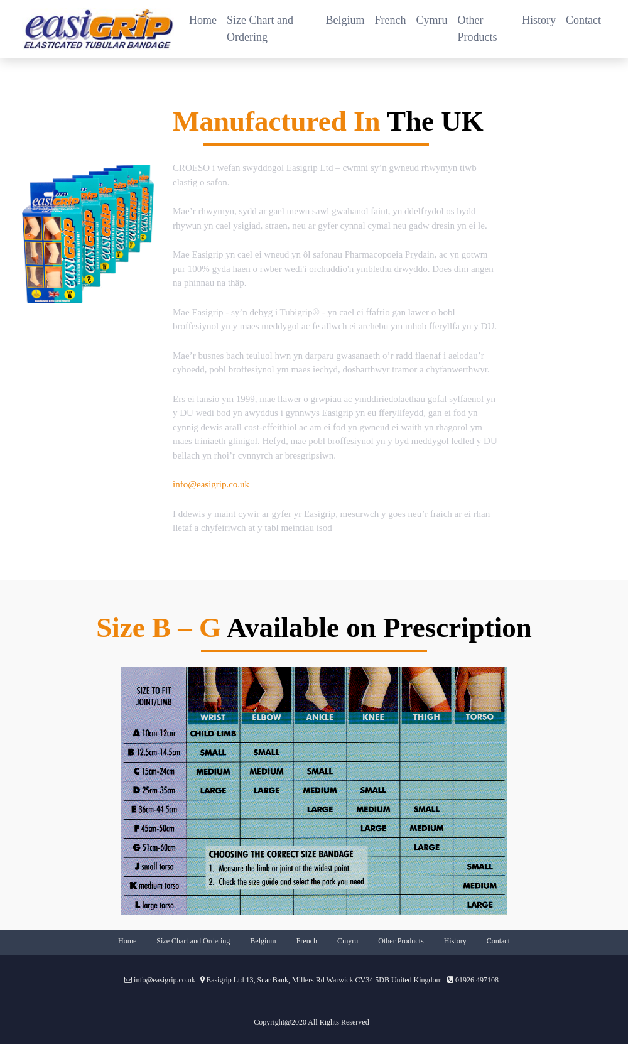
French (390, 20)
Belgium (345, 20)
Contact (583, 20)
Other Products (477, 28)
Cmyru (347, 941)
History (539, 20)
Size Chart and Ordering (260, 28)
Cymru (432, 20)
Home (205, 19)
